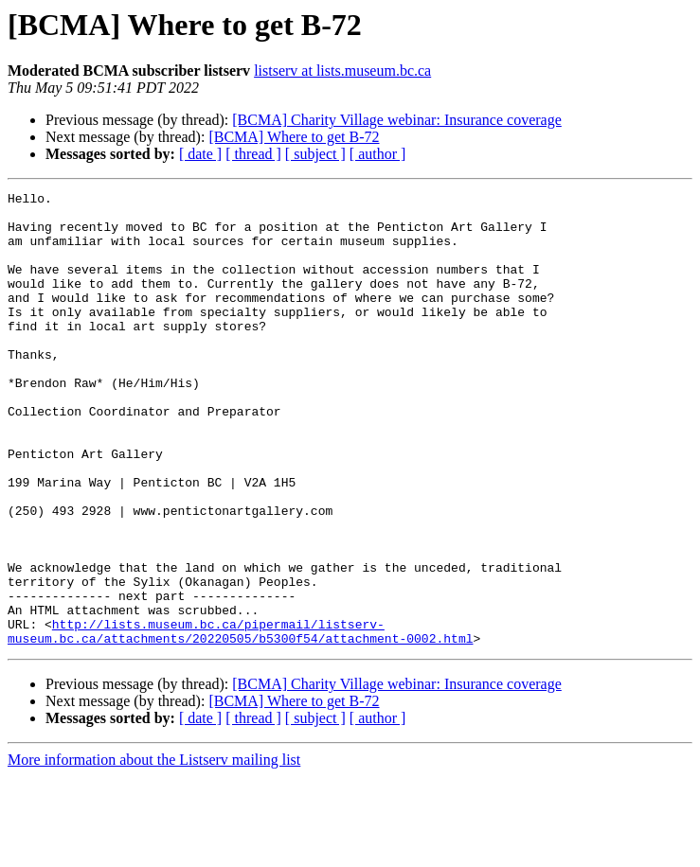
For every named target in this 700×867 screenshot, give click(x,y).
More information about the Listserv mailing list (154, 850)
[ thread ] (253, 154)
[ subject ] (315, 154)
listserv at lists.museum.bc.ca (342, 70)
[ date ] (200, 154)
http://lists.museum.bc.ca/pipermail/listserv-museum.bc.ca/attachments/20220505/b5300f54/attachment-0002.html (240, 720)
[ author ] (378, 154)
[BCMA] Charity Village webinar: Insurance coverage (397, 120)
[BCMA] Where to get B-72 (293, 137)
